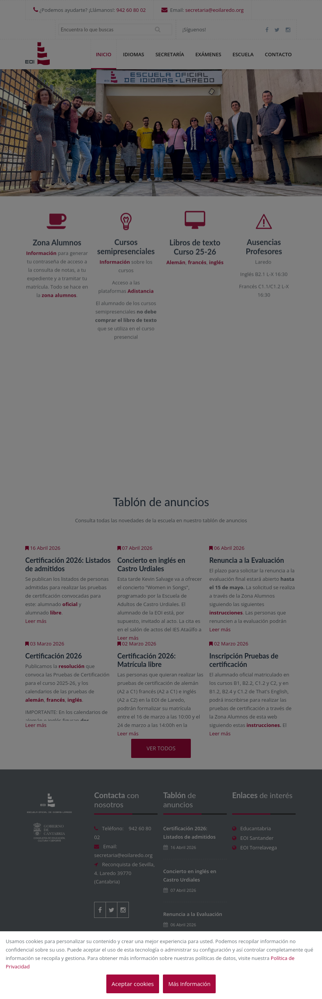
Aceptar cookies (133, 984)
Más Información (189, 984)
